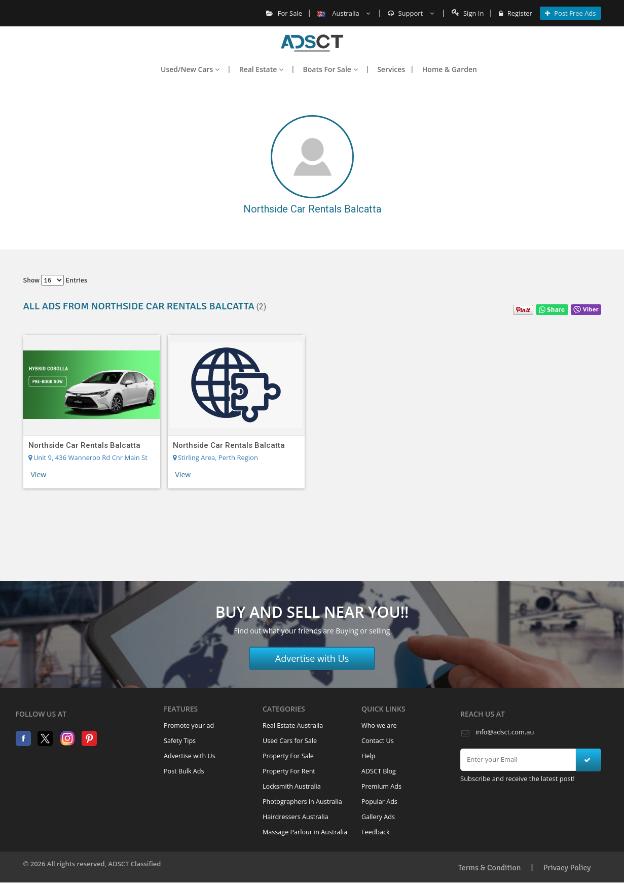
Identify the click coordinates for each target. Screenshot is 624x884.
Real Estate (261, 69)
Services (391, 69)
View (39, 474)
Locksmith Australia (292, 786)
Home (312, 43)
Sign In (468, 13)
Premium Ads (381, 786)
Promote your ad (189, 725)
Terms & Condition (489, 868)
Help (368, 756)
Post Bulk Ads (184, 771)
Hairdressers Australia (295, 816)
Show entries (55, 280)
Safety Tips (180, 740)
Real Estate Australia (293, 725)
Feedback (375, 832)
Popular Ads (379, 801)
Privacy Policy (567, 868)
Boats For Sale (330, 69)
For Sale (284, 13)
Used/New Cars (190, 69)
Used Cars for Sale (290, 740)
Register (515, 13)
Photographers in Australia (302, 801)
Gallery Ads (378, 816)
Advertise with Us (312, 658)
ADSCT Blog (378, 771)
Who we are (379, 725)
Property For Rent (289, 771)
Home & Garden (449, 69)
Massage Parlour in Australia (305, 832)
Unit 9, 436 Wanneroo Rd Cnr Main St (88, 457)
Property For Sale (288, 756)
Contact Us (377, 740)
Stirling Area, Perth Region (215, 457)
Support (411, 13)
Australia (343, 13)
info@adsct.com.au (504, 731)
